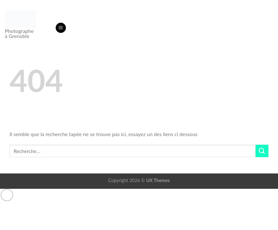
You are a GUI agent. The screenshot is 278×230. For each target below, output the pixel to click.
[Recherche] (48, 28)
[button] (61, 28)
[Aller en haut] (7, 195)
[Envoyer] (262, 151)
